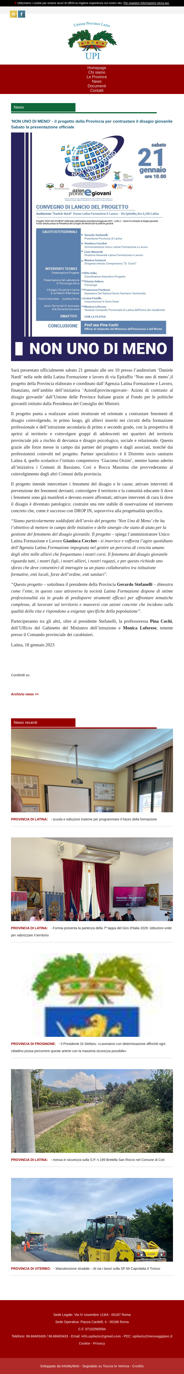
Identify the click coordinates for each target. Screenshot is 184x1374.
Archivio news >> (25, 694)
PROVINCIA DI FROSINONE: (34, 1044)
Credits (138, 1366)
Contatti (96, 90)
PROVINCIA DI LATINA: (30, 819)
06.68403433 (58, 1336)
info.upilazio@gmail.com (101, 1336)
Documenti (97, 86)
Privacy (99, 1343)
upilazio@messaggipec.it (152, 1336)
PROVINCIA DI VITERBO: (31, 1268)
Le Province (97, 77)
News (97, 81)
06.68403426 (36, 1336)
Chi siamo (96, 72)
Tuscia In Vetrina (116, 1366)
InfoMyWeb (70, 1366)
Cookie (84, 1343)
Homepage (96, 68)
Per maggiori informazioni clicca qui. (146, 3)
